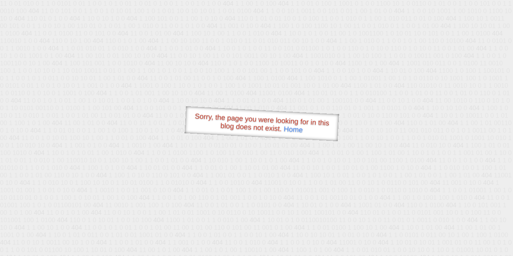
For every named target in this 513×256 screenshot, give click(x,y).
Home (293, 129)
